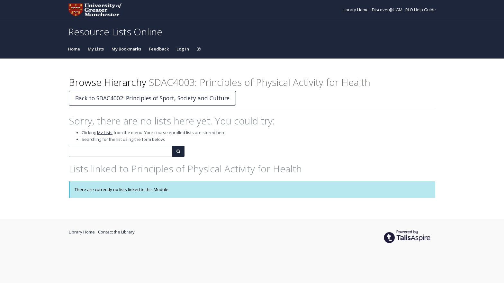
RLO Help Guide (420, 10)
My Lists (96, 49)
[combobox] (121, 151)
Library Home (356, 10)
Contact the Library (116, 232)
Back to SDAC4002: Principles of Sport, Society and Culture (152, 98)
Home (74, 49)
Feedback (159, 49)
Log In (182, 49)
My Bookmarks (126, 49)
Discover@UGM (387, 10)
